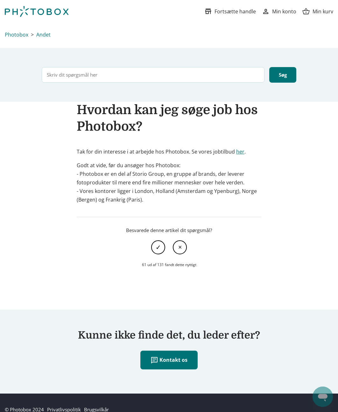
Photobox (16, 34)
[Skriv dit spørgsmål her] (153, 75)
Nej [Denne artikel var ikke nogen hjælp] (180, 247)
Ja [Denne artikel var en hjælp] (158, 247)
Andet (43, 34)
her (240, 151)
